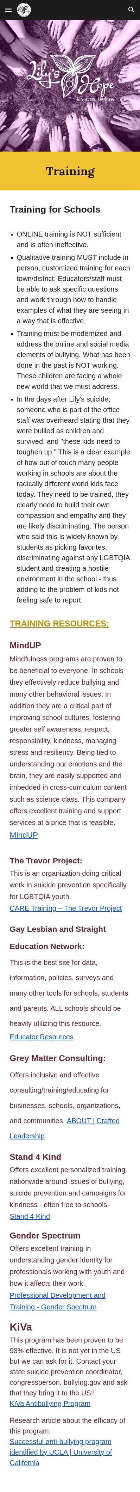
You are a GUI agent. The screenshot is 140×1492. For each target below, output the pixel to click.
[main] (70, 171)
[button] (8, 9)
